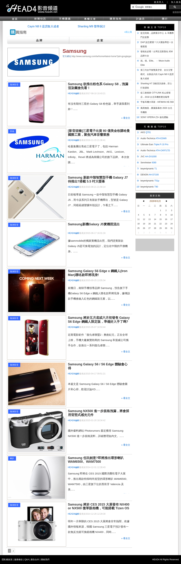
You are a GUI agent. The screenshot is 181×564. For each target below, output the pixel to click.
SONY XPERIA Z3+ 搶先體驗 (154, 117)
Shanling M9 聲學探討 (91, 26)
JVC (148, 156)
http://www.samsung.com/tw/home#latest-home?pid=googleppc (102, 56)
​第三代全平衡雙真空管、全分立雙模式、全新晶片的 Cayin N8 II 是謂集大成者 (157, 74)
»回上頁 (128, 32)
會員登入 (159, 2)
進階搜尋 (176, 12)
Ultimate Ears (154, 144)
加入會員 (176, 2)
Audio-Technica (153, 138)
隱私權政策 (7, 559)
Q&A (27, 559)
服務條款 (18, 559)
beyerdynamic (148, 168)
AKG (145, 132)
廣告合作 (35, 559)
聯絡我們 (45, 559)
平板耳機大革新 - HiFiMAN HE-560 (157, 102)
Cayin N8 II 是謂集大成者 (43, 26)
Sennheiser (148, 162)
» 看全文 (125, 118)
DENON (149, 174)
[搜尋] (148, 7)
